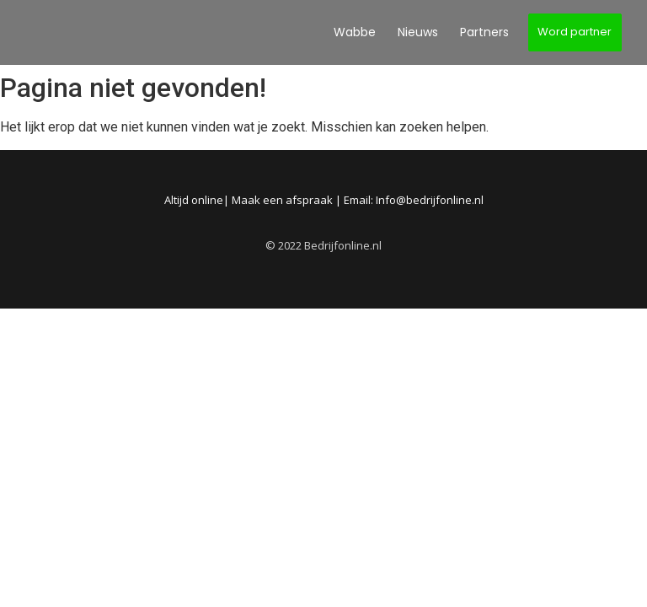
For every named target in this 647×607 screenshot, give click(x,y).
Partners (484, 32)
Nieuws (418, 32)
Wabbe (355, 32)
